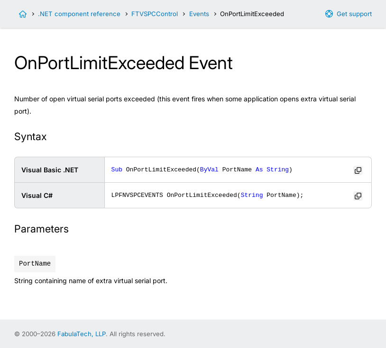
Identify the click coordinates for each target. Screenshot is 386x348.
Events (199, 14)
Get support (354, 14)
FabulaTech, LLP (81, 334)
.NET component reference (79, 14)
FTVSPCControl (154, 14)
